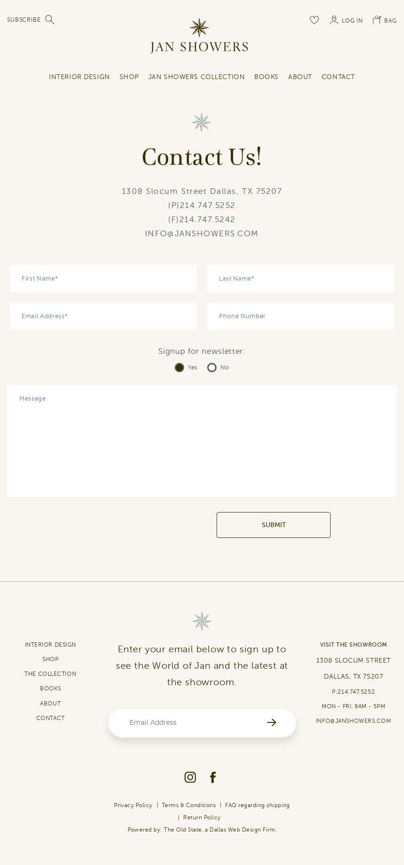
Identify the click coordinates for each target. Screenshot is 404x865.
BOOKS (50, 688)
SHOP (129, 76)
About (300, 76)
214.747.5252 (208, 205)
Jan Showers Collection (196, 76)
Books (266, 76)
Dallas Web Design (235, 829)
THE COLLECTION (50, 674)
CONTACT (50, 718)
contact (338, 76)
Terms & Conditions (189, 805)
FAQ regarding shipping (257, 805)
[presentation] (144, 525)
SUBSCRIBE (24, 19)
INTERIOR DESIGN (79, 76)
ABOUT (50, 703)
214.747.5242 (207, 219)
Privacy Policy (133, 805)
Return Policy (201, 817)
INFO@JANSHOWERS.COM (202, 233)
